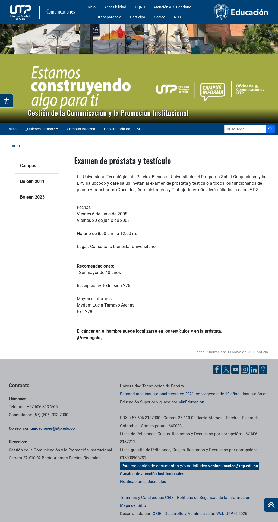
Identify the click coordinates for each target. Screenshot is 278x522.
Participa (137, 17)
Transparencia (109, 17)
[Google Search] (245, 129)
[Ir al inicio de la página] (271, 504)
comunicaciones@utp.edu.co (49, 428)
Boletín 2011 (32, 181)
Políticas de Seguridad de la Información (213, 497)
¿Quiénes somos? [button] (40, 129)
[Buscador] (270, 129)
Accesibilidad (115, 7)
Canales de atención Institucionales (152, 473)
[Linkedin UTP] (254, 369)
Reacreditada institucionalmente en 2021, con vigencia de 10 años (179, 394)
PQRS (140, 7)
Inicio (91, 7)
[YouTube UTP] (235, 369)
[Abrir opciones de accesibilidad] (6, 101)
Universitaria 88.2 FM (122, 129)
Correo (159, 17)
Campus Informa (81, 129)
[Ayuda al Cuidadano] (263, 369)
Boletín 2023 (32, 197)
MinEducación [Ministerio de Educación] (191, 402)
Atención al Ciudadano (172, 7)
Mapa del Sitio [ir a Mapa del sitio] (133, 505)
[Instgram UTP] (245, 369)
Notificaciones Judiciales (143, 481)
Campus (28, 165)
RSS (177, 17)
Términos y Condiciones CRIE (147, 497)
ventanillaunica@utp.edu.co (233, 465)
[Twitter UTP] (226, 369)
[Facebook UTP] (217, 369)
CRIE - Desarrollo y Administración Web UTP (193, 513)
